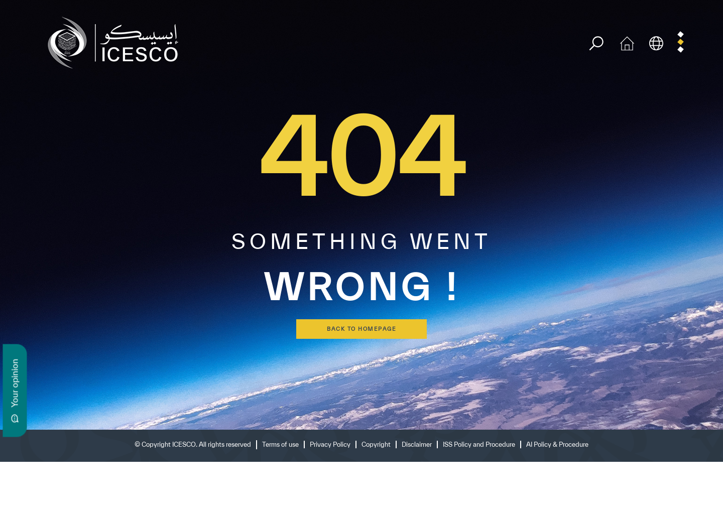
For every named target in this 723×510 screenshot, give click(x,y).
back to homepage (361, 329)
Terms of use (280, 444)
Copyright (376, 444)
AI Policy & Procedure (557, 444)
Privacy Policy (330, 444)
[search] (596, 43)
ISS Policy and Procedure (479, 444)
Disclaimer (417, 444)
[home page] (117, 42)
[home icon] (627, 42)
